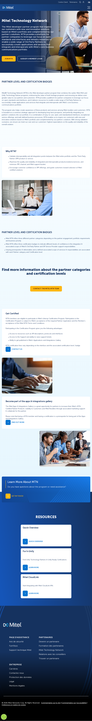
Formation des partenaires (51, 646)
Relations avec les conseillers (52, 654)
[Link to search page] (80, 2)
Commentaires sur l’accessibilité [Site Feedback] (74, 703)
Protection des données (20, 677)
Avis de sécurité (16, 641)
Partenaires (73, 2)
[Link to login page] (83, 2)
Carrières (13, 669)
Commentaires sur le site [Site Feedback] (50, 703)
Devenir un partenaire (49, 641)
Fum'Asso (13, 646)
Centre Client (63, 2)
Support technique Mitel (20, 650)
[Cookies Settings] (4, 717)
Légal (11, 681)
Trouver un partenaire (49, 658)
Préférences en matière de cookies (14, 705)
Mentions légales (17, 686)
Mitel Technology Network (51, 650)
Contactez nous (16, 673)
